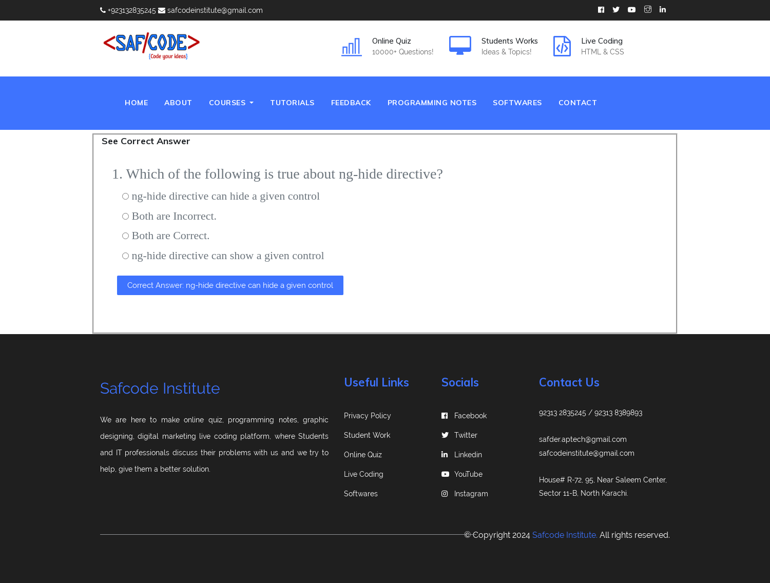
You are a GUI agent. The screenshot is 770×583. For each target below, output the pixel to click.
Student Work (367, 435)
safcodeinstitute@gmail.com (210, 10)
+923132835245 (128, 10)
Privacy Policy (367, 416)
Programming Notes (432, 102)
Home (140, 101)
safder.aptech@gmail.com (583, 439)
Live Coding (363, 474)
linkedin (461, 455)
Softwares (517, 102)
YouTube (462, 474)
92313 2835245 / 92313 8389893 (590, 413)
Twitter (459, 435)
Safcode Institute (160, 388)
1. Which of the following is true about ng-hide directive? (277, 174)
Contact (578, 102)
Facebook (464, 416)
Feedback (351, 102)
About (178, 102)
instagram (464, 494)
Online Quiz (363, 455)
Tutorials (292, 102)
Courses (228, 102)
